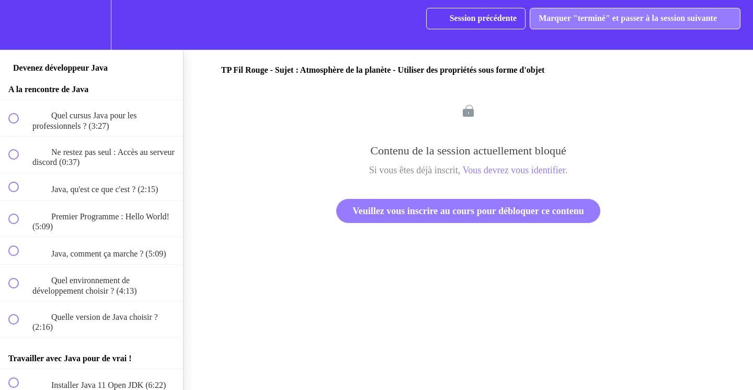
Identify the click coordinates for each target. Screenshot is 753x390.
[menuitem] (91, 25)
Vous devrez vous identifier (514, 170)
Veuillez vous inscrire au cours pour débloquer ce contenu (468, 211)
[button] (19, 25)
